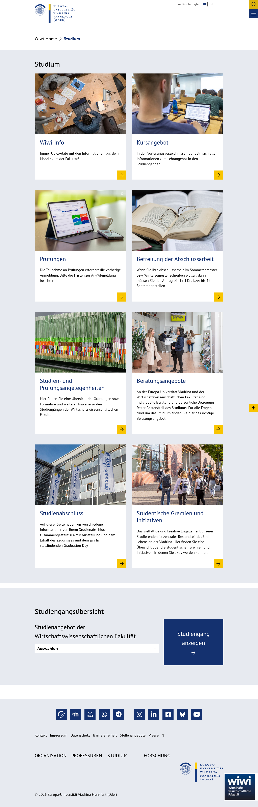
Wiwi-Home (46, 38)
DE (205, 4)
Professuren (86, 755)
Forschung (157, 755)
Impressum (58, 735)
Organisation (51, 755)
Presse (154, 735)
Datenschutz (80, 735)
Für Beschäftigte (188, 4)
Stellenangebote (133, 735)
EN (211, 4)
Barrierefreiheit (105, 735)
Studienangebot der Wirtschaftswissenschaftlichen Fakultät (85, 631)
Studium (117, 755)
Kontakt (41, 735)
